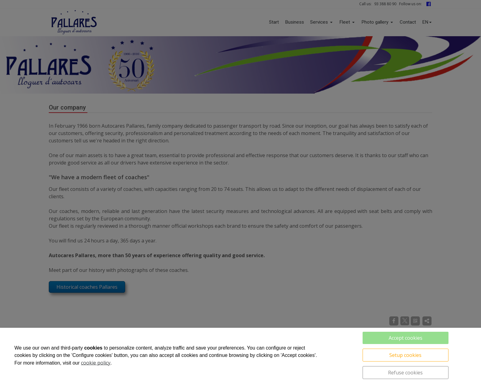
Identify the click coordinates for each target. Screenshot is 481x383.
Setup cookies (405, 355)
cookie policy (95, 362)
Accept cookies (405, 338)
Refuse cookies (405, 372)
